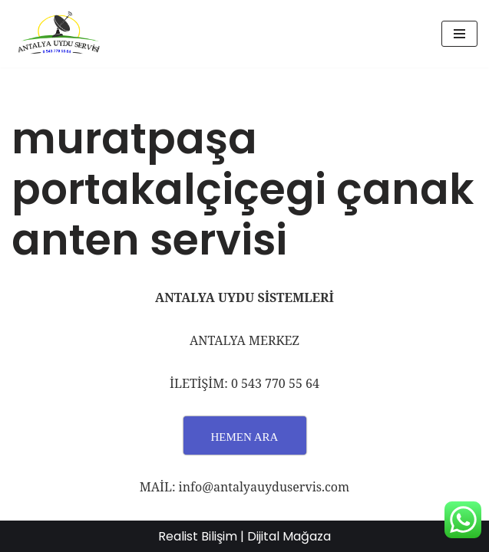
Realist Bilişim (197, 536)
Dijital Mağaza (289, 536)
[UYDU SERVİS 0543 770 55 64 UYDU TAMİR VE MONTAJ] (58, 34)
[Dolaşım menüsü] (459, 34)
